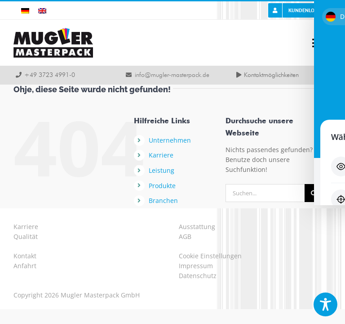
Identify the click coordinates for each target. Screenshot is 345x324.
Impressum (196, 265)
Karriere (161, 155)
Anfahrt (24, 265)
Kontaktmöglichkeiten (271, 75)
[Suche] (314, 193)
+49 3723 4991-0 (49, 75)
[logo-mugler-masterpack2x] (53, 31)
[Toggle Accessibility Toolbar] (325, 304)
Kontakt (24, 256)
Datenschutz (198, 275)
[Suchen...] (265, 193)
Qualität (25, 236)
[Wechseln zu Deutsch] (25, 10)
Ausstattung (197, 226)
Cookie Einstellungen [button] (210, 256)
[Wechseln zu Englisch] (42, 10)
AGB (185, 236)
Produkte (162, 185)
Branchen (163, 200)
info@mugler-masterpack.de (172, 75)
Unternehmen (170, 140)
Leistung (161, 170)
